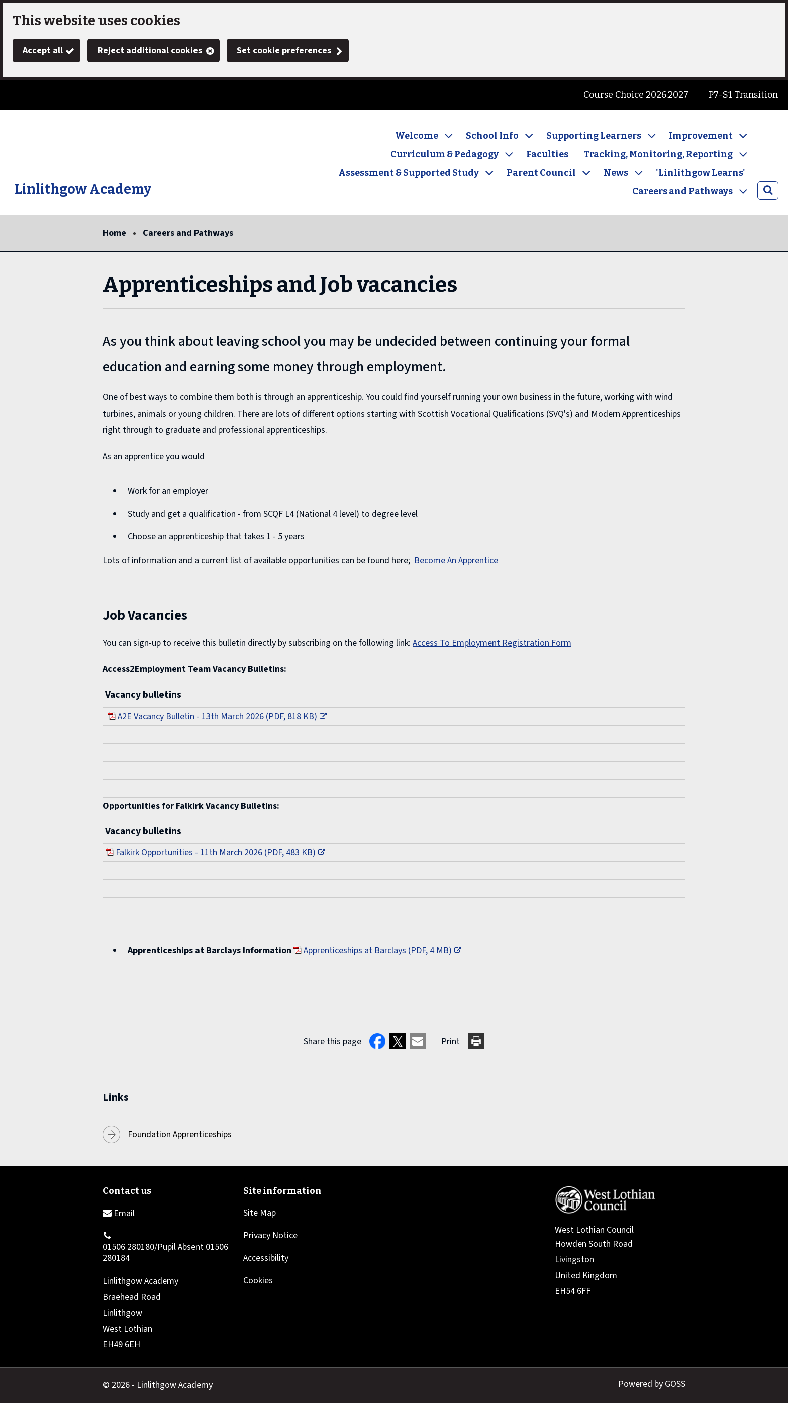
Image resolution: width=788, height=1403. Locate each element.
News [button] (616, 172)
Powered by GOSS (651, 1384)
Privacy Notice (270, 1235)
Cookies (258, 1280)
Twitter (20, 95)
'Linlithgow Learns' (700, 172)
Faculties (547, 154)
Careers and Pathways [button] (682, 191)
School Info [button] (492, 135)
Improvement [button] (701, 135)
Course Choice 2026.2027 (635, 95)
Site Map (259, 1213)
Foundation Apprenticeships (180, 1134)
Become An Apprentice (456, 560)
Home (114, 233)
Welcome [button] (416, 135)
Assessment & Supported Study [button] (408, 172)
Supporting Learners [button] (593, 135)
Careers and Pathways (188, 233)
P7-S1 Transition (743, 95)
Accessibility (265, 1258)
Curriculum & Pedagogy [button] (444, 154)
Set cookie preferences (284, 50)
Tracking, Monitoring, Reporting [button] (658, 154)
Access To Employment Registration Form (492, 643)
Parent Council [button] (541, 172)
